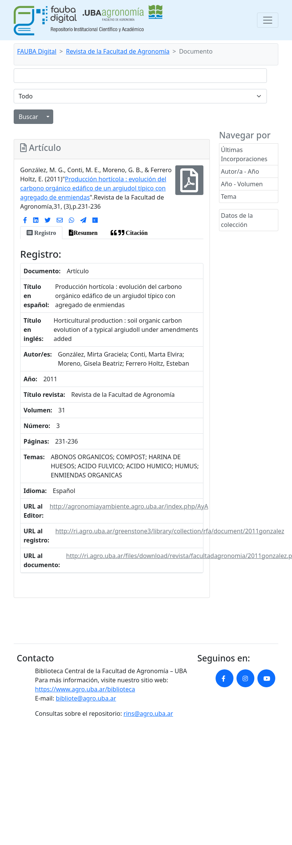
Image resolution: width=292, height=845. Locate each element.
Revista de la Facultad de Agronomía (118, 51)
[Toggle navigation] (267, 20)
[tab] (41, 232)
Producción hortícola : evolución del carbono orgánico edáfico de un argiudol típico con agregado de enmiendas (93, 188)
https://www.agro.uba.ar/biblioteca (85, 689)
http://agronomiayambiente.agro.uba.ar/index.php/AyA (128, 506)
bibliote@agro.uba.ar (86, 698)
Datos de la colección (237, 220)
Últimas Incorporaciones (244, 154)
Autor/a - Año (240, 171)
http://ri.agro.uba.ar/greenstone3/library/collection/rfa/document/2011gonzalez (170, 531)
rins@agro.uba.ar (148, 713)
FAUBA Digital (36, 51)
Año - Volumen (242, 184)
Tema (228, 196)
